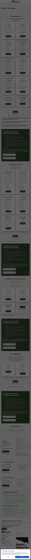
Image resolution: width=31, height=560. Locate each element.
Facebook (17, 554)
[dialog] (15, 554)
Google (15, 554)
